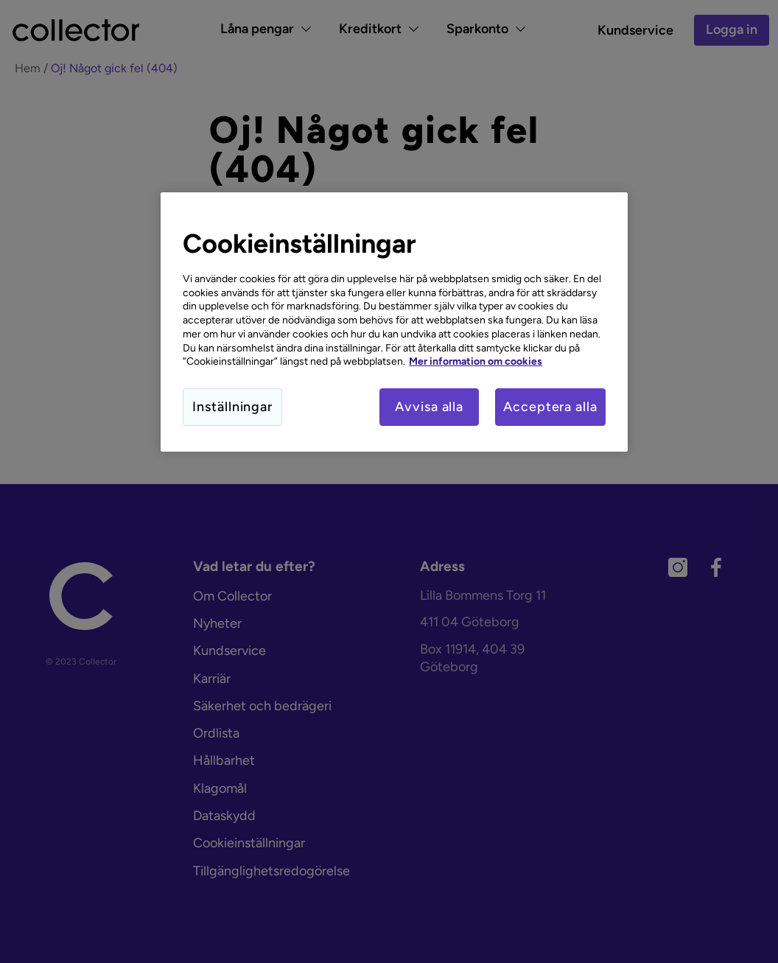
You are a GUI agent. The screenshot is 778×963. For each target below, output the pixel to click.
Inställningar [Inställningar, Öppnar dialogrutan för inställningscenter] (232, 407)
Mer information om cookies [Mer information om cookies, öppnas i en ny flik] (475, 361)
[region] (394, 322)
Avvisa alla (429, 407)
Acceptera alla (550, 407)
